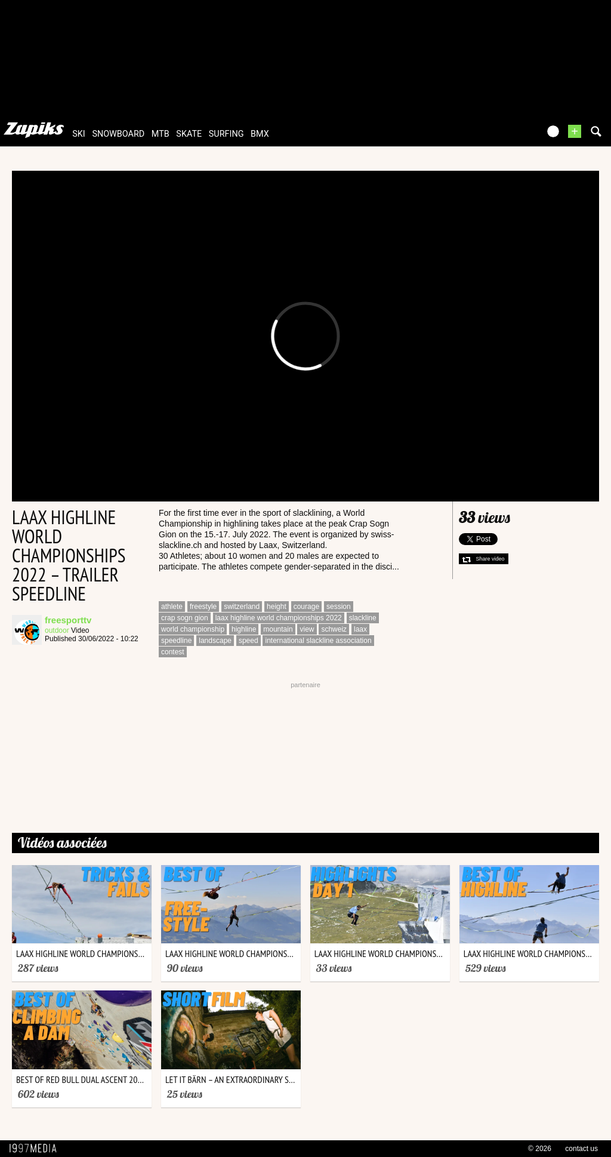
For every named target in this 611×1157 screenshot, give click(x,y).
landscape (215, 640)
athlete (172, 606)
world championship (192, 629)
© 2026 (539, 1148)
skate (189, 134)
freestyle (203, 606)
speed (248, 640)
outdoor (57, 630)
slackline (363, 618)
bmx (260, 134)
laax (360, 629)
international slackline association (318, 640)
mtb (160, 134)
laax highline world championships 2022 (278, 618)
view (307, 629)
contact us (581, 1148)
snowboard (118, 134)
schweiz (334, 629)
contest (172, 652)
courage (306, 606)
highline (244, 629)
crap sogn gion (184, 618)
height (276, 606)
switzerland (242, 606)
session (338, 606)
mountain (277, 629)
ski (78, 134)
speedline (176, 640)
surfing (226, 134)
